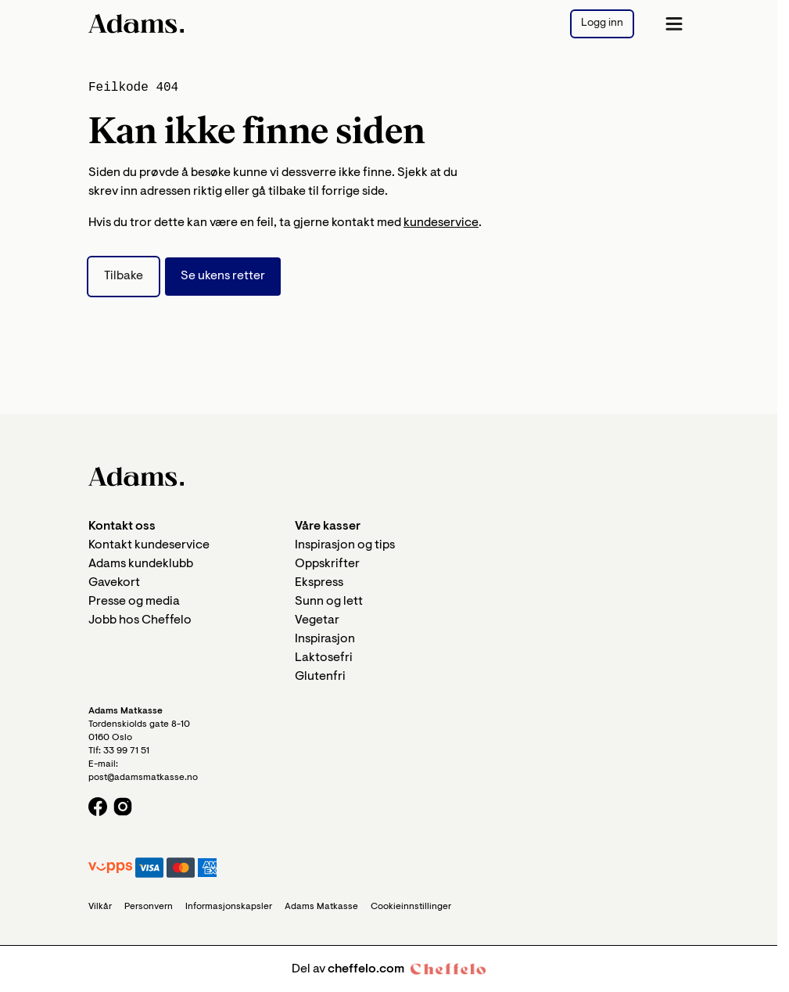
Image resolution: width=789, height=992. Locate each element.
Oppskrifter (327, 564)
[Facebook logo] (97, 806)
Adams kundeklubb (140, 564)
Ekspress (319, 583)
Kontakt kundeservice (149, 545)
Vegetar (317, 620)
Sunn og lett (329, 601)
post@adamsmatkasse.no (143, 777)
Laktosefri (324, 658)
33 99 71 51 (126, 751)
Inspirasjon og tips (345, 545)
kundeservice (441, 223)
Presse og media (134, 601)
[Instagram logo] (122, 806)
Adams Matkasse (321, 906)
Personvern (148, 906)
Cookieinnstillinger (411, 906)
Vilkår (100, 906)
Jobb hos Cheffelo (140, 620)
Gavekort (114, 583)
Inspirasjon (325, 639)
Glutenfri (320, 676)
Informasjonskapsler (228, 906)
